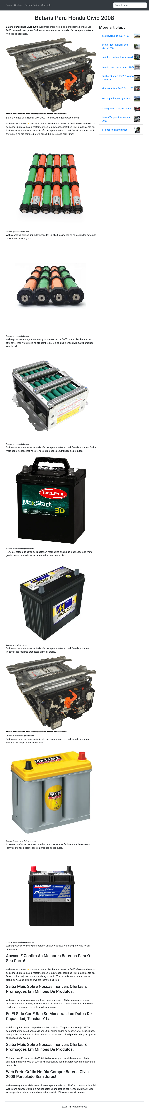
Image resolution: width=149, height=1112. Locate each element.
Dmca (9, 5)
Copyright (46, 5)
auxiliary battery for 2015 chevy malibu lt (118, 78)
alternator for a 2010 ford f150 (117, 88)
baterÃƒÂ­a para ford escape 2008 (116, 119)
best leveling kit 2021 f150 (115, 35)
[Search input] (130, 5)
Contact (18, 5)
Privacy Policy (32, 5)
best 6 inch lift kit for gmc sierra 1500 (115, 46)
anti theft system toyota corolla (118, 57)
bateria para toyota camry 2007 (118, 67)
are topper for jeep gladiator (116, 98)
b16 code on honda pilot (114, 129)
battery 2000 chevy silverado (117, 108)
